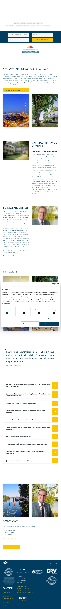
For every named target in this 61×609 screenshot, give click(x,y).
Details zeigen (52, 318)
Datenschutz (6, 593)
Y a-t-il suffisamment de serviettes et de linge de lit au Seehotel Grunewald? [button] (32, 428)
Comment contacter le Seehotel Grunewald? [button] (32, 403)
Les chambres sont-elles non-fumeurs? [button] (32, 420)
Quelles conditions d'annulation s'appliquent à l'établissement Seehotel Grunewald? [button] (32, 394)
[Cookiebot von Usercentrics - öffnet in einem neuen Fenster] (52, 284)
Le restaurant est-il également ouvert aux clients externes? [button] (32, 444)
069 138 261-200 (23, 600)
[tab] (30, 385)
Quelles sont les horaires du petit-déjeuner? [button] (32, 461)
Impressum (7, 303)
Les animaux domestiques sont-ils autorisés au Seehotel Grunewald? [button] (32, 411)
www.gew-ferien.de (22, 586)
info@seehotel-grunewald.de (25, 592)
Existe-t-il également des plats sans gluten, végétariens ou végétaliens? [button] (32, 452)
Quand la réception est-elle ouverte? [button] (32, 436)
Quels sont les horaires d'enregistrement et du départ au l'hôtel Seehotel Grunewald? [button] (32, 385)
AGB (4, 606)
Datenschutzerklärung (45, 301)
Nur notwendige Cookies (30, 323)
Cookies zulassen (50, 323)
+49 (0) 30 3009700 (11, 538)
